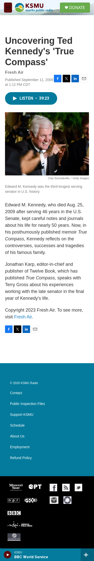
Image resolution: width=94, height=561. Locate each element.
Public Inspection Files (27, 404)
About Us (17, 436)
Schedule (17, 425)
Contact (16, 393)
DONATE (77, 7)
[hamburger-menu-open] (8, 8)
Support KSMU (21, 415)
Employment (20, 447)
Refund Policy (21, 458)
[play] (8, 554)
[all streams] (87, 554)
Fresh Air (23, 316)
